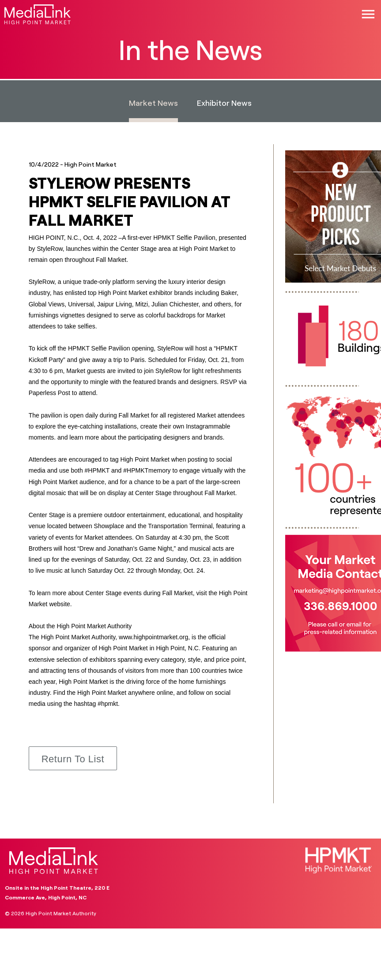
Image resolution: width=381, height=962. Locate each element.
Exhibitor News (224, 103)
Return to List (72, 758)
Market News (153, 103)
